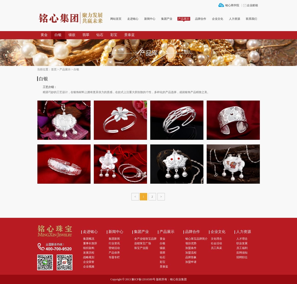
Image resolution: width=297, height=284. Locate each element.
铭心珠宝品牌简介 (196, 238)
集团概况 (88, 238)
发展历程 (88, 252)
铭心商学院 (232, 5)
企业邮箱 (252, 5)
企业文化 (217, 18)
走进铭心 (132, 18)
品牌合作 (200, 18)
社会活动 (216, 243)
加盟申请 (190, 262)
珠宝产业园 (141, 248)
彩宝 (113, 35)
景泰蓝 (129, 35)
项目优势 (190, 243)
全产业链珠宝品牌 (145, 238)
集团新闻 (114, 238)
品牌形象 (190, 257)
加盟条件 (190, 248)
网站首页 (115, 18)
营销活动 (114, 248)
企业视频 (88, 266)
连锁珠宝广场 (142, 243)
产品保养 (114, 252)
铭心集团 (72, 18)
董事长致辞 (90, 243)
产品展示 (183, 18)
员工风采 (216, 248)
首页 (54, 69)
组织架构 (88, 248)
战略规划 (88, 257)
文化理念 (216, 238)
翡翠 (85, 35)
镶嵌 (72, 35)
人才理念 (242, 238)
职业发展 (242, 243)
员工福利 (242, 248)
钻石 (99, 35)
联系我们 (251, 18)
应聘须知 (242, 252)
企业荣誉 (88, 262)
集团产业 (166, 18)
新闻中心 (149, 18)
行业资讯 (114, 243)
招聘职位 (242, 257)
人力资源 (234, 18)
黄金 (44, 35)
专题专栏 (114, 257)
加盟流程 (190, 252)
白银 (58, 35)
